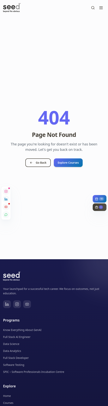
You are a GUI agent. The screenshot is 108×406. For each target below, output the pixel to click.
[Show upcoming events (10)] (99, 199)
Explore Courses (68, 162)
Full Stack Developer (16, 358)
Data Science (11, 344)
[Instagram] (17, 304)
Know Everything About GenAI (22, 330)
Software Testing (13, 365)
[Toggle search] (92, 7)
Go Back (38, 162)
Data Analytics (12, 351)
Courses (8, 403)
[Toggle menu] (101, 8)
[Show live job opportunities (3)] (99, 207)
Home (7, 396)
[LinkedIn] (7, 304)
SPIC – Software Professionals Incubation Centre (33, 372)
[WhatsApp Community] (6, 214)
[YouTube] (27, 304)
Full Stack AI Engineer (16, 337)
